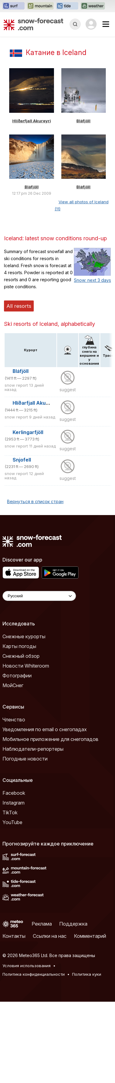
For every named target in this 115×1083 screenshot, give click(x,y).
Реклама (42, 924)
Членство (13, 719)
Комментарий (90, 936)
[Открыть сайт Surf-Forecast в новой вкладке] (13, 6)
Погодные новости (25, 759)
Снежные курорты (23, 636)
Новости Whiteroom (25, 666)
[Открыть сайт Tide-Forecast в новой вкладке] (67, 6)
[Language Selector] (39, 596)
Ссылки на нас (50, 936)
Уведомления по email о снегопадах (44, 729)
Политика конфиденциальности (33, 974)
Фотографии (17, 675)
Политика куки (86, 974)
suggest (67, 389)
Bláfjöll (83, 120)
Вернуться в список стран (35, 501)
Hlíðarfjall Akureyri (31, 120)
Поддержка (73, 924)
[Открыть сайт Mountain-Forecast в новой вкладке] (40, 6)
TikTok (9, 812)
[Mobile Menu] (105, 24)
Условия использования (26, 965)
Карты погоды (19, 646)
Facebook (13, 793)
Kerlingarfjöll (28, 432)
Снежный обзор (21, 656)
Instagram (13, 803)
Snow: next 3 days (92, 280)
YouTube (12, 822)
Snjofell (22, 460)
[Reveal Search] (75, 24)
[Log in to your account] (91, 24)
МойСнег (12, 685)
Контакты (13, 936)
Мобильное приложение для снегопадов (50, 739)
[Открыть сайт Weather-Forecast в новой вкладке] (93, 6)
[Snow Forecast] (33, 24)
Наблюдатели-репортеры (32, 749)
